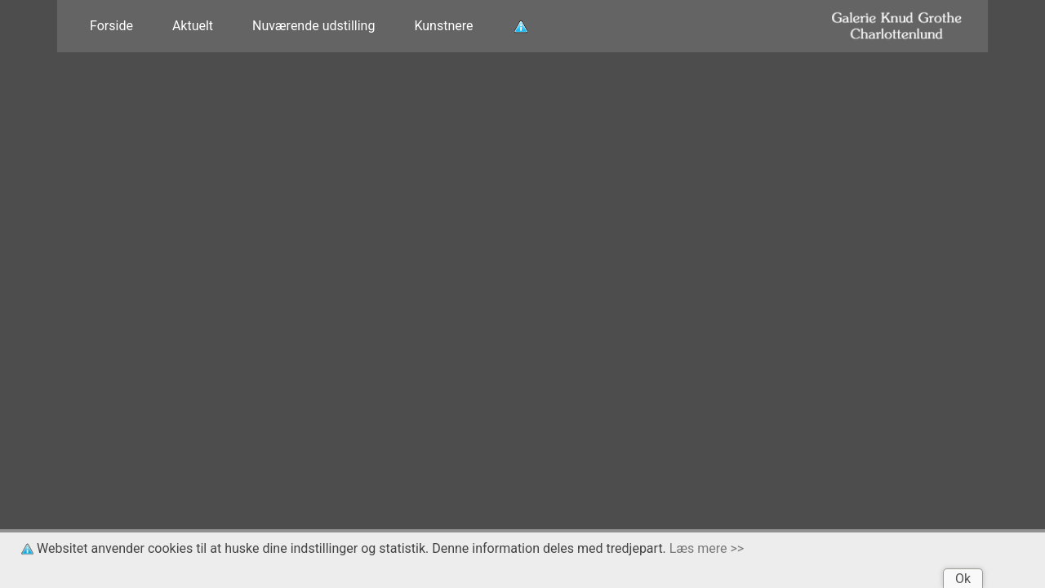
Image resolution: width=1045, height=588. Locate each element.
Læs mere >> (706, 548)
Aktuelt (192, 25)
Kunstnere (443, 25)
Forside (111, 25)
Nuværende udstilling (313, 25)
